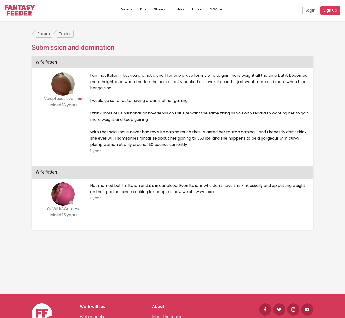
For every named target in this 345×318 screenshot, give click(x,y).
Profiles (178, 9)
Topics (65, 34)
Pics (143, 9)
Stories (159, 9)
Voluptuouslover (60, 98)
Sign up (330, 10)
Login (310, 10)
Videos (126, 9)
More (217, 9)
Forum (197, 9)
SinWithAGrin (60, 209)
